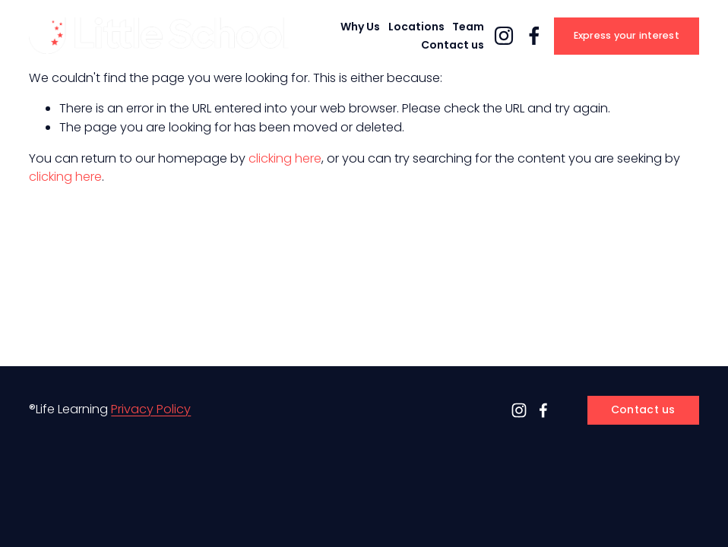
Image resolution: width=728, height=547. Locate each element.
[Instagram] (503, 35)
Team (468, 26)
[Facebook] (534, 35)
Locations (416, 26)
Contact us (452, 44)
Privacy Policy (151, 409)
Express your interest (626, 35)
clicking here (284, 158)
